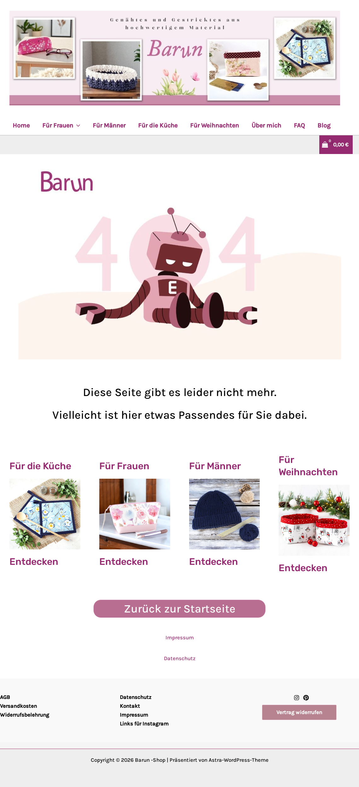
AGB (5, 697)
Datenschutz (179, 658)
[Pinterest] (306, 698)
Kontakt (130, 706)
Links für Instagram (144, 723)
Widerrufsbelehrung (24, 715)
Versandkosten (18, 706)
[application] (76, 125)
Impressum (179, 637)
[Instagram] (296, 698)
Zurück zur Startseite (179, 608)
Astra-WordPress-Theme (239, 760)
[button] (299, 712)
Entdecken (33, 561)
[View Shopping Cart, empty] (333, 144)
